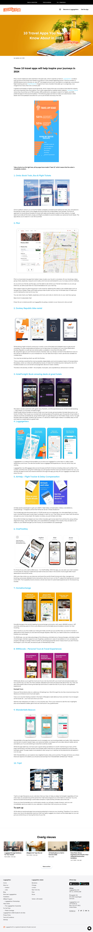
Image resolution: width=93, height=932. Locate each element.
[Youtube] (86, 911)
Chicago (34, 885)
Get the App (84, 9)
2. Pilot (17, 223)
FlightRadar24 (31, 84)
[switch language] (60, 9)
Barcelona (34, 883)
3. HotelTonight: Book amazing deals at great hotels (38, 374)
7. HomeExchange (22, 588)
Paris (33, 892)
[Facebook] (79, 911)
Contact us (72, 911)
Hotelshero (6, 896)
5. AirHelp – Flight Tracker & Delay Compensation (37, 476)
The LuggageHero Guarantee (13, 906)
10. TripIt (18, 763)
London (34, 887)
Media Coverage (9, 910)
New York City (36, 890)
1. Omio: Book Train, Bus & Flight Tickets (32, 175)
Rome (33, 894)
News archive (46, 866)
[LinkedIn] (88, 911)
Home (5, 883)
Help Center (6, 903)
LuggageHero (67, 78)
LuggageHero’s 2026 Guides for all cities (14, 913)
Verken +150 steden (37, 899)
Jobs (6, 890)
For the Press (6, 908)
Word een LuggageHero (9, 894)
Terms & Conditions (8, 917)
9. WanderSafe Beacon (24, 709)
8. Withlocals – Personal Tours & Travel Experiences (38, 648)
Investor (7, 887)
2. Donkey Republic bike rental (28, 308)
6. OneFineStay (21, 528)
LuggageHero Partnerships (12, 901)
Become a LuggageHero (70, 9)
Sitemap (5, 919)
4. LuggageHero (21, 421)
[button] (89, 928)
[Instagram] (84, 911)
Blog (4, 892)
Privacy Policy (7, 915)
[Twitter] (81, 911)
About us (5, 885)
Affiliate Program (7, 899)
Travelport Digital (72, 90)
